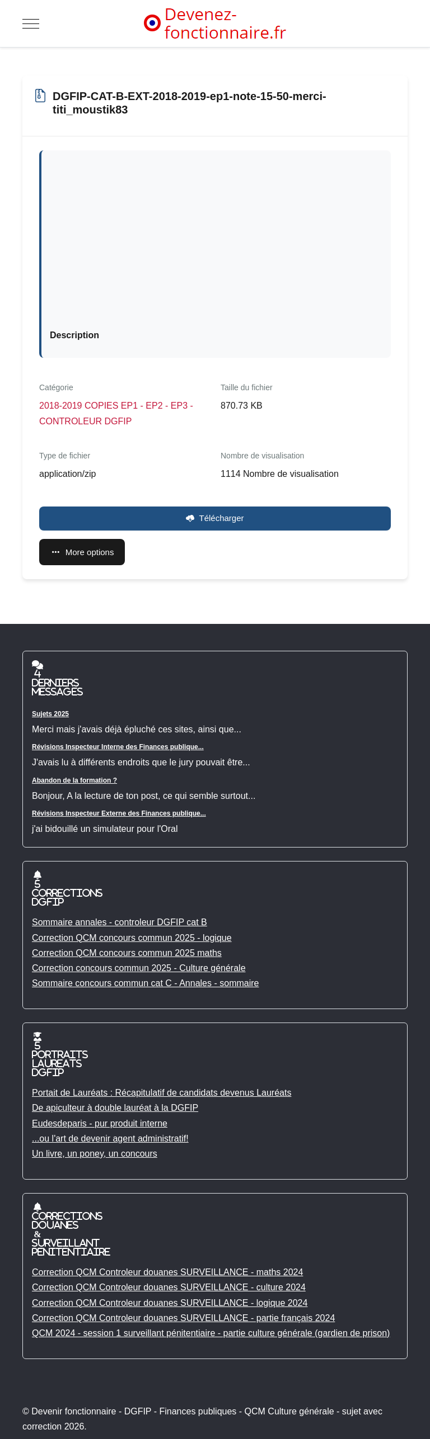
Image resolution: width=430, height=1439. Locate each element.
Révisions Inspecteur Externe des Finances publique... (119, 813)
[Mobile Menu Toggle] (30, 23)
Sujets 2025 (50, 714)
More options (82, 552)
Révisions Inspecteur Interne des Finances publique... (118, 747)
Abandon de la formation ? (74, 780)
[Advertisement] (216, 242)
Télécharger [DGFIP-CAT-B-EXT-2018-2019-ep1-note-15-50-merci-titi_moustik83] (215, 518)
